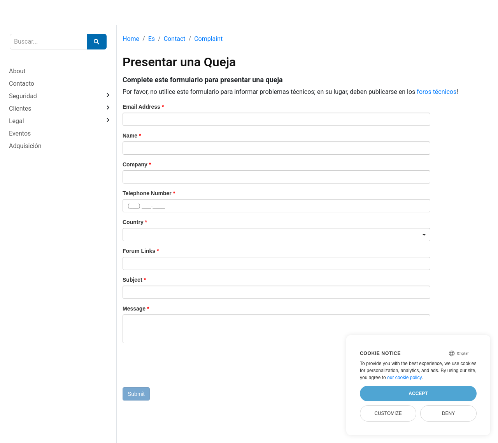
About (17, 71)
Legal (16, 121)
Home (131, 38)
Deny (448, 413)
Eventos (20, 133)
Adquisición (25, 146)
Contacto (21, 83)
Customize (388, 413)
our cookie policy (404, 377)
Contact (175, 38)
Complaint (208, 38)
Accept (418, 393)
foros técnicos (436, 91)
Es (151, 38)
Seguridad (23, 96)
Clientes (20, 108)
